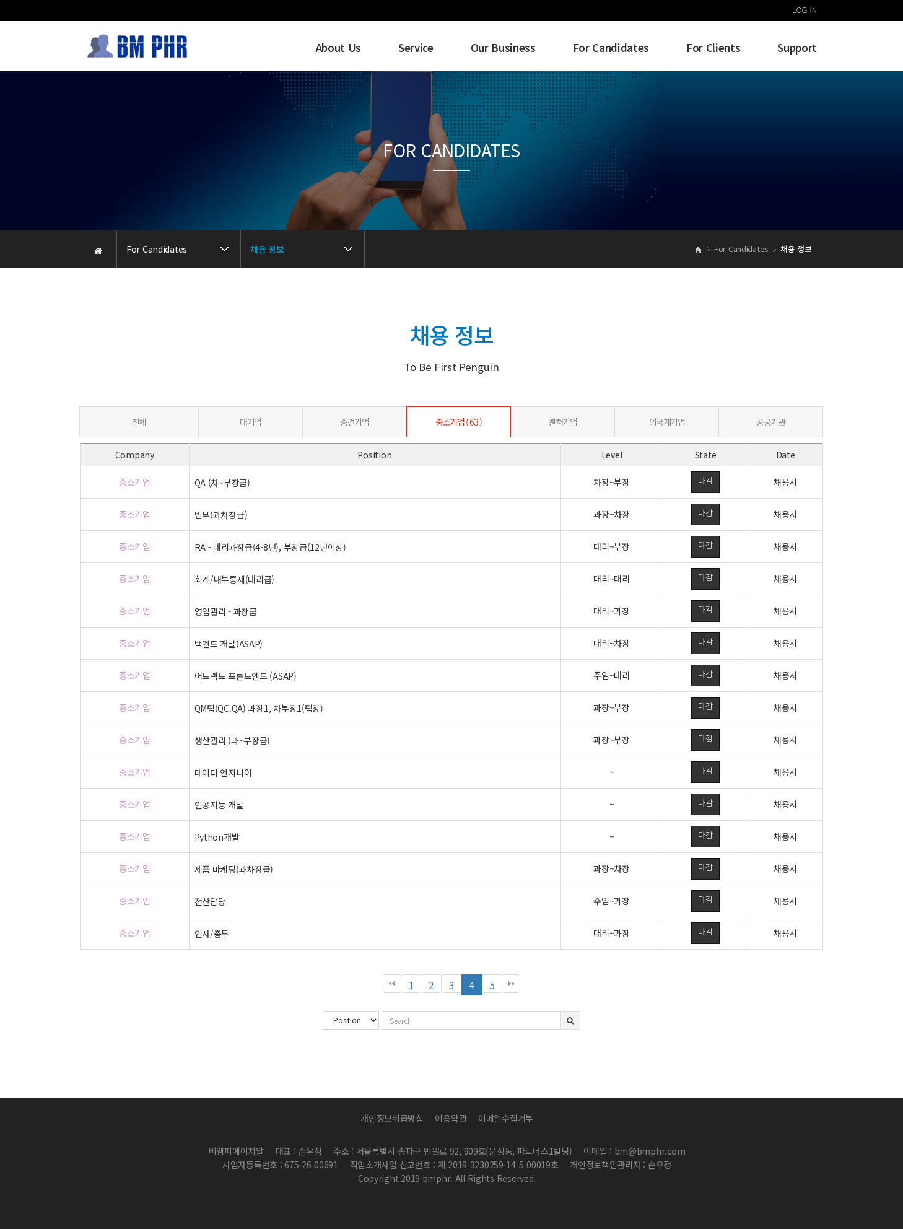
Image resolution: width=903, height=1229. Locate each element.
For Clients (713, 47)
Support (797, 47)
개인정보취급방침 (392, 1118)
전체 (139, 422)
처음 (392, 983)
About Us (338, 47)
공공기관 (770, 422)
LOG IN (804, 9)
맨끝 (511, 983)
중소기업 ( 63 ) (458, 422)
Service (416, 47)
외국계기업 (667, 422)
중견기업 (354, 422)
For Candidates (611, 47)
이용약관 (450, 1118)
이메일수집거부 (505, 1118)
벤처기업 (562, 422)
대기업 (250, 422)
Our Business (503, 47)
